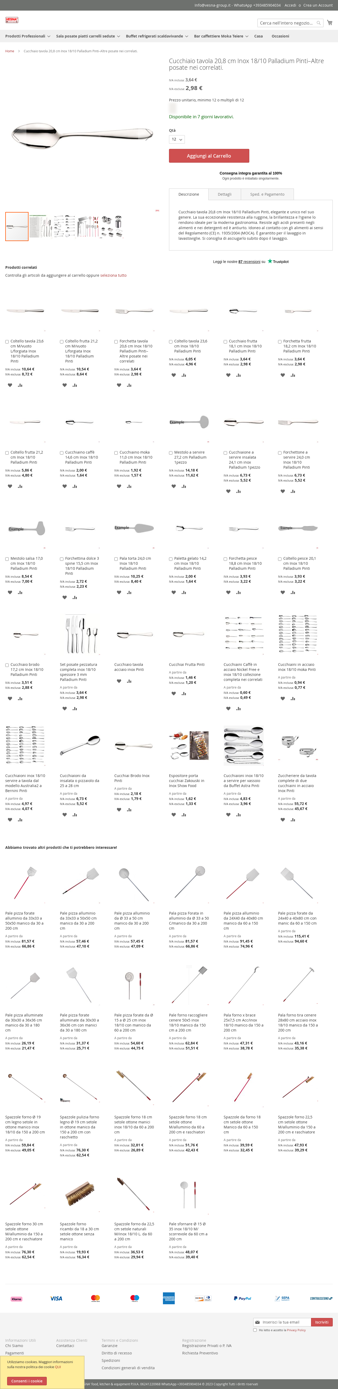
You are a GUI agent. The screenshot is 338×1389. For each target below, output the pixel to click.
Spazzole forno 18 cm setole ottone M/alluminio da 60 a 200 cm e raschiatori (188, 1124)
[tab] (189, 194)
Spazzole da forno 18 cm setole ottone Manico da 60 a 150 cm (242, 1124)
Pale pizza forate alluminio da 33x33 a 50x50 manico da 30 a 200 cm (24, 921)
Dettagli (225, 194)
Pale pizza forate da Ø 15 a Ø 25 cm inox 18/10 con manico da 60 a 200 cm (133, 1023)
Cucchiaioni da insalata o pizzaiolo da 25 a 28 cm (79, 780)
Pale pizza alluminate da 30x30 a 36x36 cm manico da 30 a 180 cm (24, 1023)
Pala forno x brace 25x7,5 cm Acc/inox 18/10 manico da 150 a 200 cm (244, 1023)
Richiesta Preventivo (200, 1352)
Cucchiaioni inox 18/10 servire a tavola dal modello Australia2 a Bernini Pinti (25, 783)
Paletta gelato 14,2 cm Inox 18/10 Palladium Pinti (190, 563)
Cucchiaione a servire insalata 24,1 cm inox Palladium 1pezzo (244, 460)
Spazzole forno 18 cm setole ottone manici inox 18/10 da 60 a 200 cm (134, 1124)
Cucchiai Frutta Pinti (187, 664)
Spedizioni (111, 1360)
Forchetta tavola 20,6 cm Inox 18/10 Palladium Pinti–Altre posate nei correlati (136, 351)
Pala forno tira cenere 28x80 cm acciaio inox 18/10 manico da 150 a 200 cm (298, 1023)
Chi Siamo (14, 1345)
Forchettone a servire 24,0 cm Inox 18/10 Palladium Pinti (296, 460)
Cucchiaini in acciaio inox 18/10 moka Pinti (297, 667)
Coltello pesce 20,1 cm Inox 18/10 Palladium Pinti (299, 563)
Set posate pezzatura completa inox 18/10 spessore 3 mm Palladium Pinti (78, 672)
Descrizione (189, 194)
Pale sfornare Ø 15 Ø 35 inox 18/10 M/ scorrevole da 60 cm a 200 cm (188, 1231)
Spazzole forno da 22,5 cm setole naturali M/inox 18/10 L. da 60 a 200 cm (134, 1231)
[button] (15, 134)
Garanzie (110, 1345)
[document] (43, 1372)
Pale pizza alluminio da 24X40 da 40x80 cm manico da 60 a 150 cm (243, 921)
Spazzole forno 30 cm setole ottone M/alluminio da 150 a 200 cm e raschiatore (24, 1231)
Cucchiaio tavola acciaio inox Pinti (129, 667)
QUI (58, 1366)
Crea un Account (318, 5)
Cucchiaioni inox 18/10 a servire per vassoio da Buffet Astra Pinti (244, 780)
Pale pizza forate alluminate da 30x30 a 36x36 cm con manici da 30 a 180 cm (79, 1023)
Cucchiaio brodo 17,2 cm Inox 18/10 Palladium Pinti (27, 669)
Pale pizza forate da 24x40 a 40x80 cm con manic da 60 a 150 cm (297, 918)
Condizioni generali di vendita (128, 1367)
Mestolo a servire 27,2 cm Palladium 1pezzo (190, 457)
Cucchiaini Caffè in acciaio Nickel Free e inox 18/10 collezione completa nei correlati (243, 672)
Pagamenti (14, 1352)
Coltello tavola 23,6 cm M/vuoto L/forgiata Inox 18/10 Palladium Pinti (27, 351)
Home (9, 51)
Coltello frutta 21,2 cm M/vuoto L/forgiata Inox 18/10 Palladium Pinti (81, 351)
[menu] (169, 36)
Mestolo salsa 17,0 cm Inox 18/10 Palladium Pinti (27, 563)
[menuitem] (26, 36)
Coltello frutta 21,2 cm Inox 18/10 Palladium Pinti (27, 457)
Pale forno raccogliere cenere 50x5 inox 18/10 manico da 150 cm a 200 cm (188, 1023)
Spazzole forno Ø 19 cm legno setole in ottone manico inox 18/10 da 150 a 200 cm (25, 1124)
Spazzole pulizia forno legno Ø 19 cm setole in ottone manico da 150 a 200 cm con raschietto (79, 1127)
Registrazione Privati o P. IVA (207, 1345)
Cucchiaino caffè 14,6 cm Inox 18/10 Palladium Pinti (81, 457)
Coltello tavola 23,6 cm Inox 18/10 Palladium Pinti (190, 346)
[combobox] (290, 23)
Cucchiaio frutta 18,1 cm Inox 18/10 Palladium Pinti (245, 346)
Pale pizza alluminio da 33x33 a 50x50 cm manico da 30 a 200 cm (78, 921)
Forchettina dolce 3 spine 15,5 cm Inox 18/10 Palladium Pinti (82, 566)
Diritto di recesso (117, 1352)
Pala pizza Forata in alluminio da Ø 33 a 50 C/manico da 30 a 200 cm (189, 921)
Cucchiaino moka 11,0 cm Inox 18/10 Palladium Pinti (136, 457)
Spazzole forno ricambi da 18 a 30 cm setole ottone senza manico (79, 1231)
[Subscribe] (322, 1322)
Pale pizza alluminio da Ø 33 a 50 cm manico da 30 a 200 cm (132, 921)
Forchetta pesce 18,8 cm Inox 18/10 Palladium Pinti (245, 563)
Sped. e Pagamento (267, 194)
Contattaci (65, 1345)
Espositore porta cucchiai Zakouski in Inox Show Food (186, 780)
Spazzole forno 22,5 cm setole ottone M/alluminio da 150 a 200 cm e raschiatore (297, 1124)
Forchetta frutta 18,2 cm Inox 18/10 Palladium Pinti (299, 346)
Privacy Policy (296, 1330)
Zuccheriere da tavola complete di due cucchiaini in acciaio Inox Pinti (297, 783)
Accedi (290, 5)
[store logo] (11, 20)
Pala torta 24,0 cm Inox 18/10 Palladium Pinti (135, 563)
